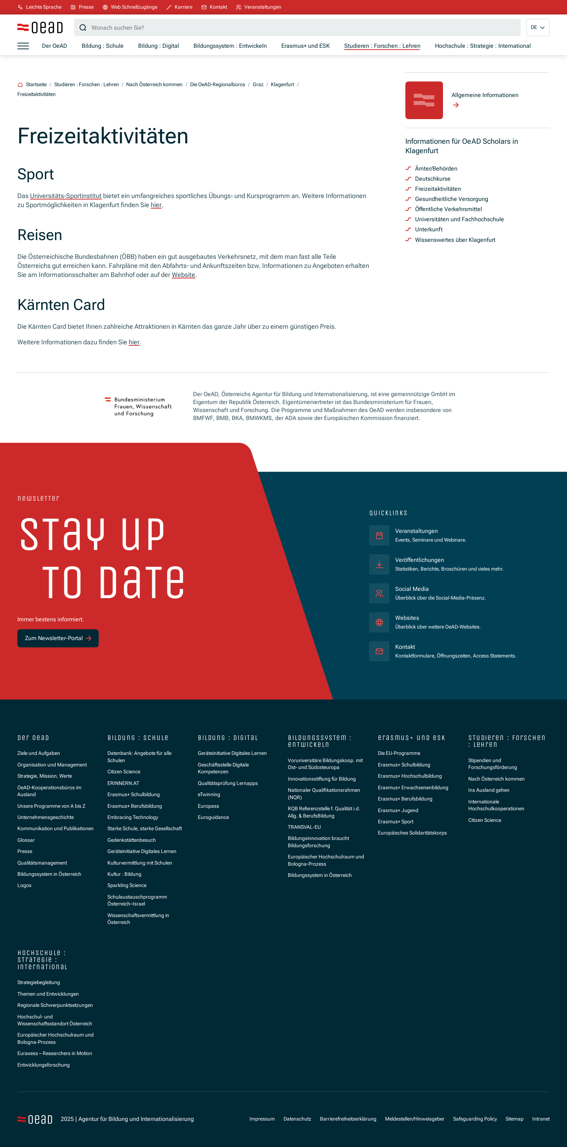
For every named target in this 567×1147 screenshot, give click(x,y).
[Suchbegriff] (297, 27)
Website (183, 274)
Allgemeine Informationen (485, 95)
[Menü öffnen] (23, 46)
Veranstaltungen (416, 531)
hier (156, 205)
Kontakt (405, 646)
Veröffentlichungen (419, 559)
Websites (407, 617)
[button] (538, 27)
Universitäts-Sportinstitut (66, 195)
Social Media (412, 588)
